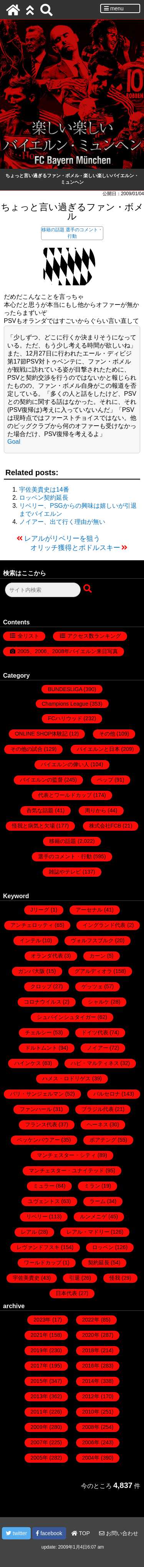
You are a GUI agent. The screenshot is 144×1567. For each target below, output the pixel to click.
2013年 (39, 1396)
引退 (74, 1278)
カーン (97, 956)
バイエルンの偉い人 (65, 764)
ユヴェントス (44, 1201)
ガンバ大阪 (31, 971)
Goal (13, 441)
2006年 (90, 1442)
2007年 (39, 1442)
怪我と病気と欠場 (33, 826)
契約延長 (98, 1262)
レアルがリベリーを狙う (62, 538)
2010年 (90, 1412)
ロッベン (103, 1247)
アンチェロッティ (31, 925)
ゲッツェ (92, 986)
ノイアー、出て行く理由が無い (62, 521)
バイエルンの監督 (41, 780)
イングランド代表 (104, 925)
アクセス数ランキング (94, 636)
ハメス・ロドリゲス (66, 1078)
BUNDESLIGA (65, 689)
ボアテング (102, 1140)
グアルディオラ (93, 971)
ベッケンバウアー (38, 1140)
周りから (95, 810)
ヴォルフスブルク (92, 940)
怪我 (114, 1278)
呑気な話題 (39, 810)
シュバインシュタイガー (66, 1017)
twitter (16, 1533)
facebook (49, 1533)
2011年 (39, 1412)
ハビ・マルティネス (95, 1063)
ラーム (97, 1201)
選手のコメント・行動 (65, 856)
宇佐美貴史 (26, 1278)
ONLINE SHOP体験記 (41, 734)
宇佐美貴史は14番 (44, 489)
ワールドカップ (42, 1262)
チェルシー (38, 1032)
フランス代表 (41, 1124)
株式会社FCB (105, 826)
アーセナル (89, 910)
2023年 (42, 1320)
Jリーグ (39, 910)
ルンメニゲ (93, 1216)
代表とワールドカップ (65, 795)
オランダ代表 (47, 956)
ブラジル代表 (97, 1109)
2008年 (90, 1427)
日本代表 (66, 1293)
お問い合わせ (118, 1533)
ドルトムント (41, 1048)
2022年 (90, 1320)
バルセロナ (106, 1094)
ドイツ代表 (94, 1032)
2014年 (90, 1381)
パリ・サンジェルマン (37, 1094)
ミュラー (44, 1186)
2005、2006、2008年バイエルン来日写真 (68, 651)
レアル (29, 1232)
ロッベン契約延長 (43, 497)
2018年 (90, 1350)
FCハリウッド (65, 718)
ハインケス (27, 1063)
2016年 (90, 1366)
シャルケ (98, 1002)
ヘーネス (97, 1124)
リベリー (37, 1216)
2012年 (90, 1396)
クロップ (41, 986)
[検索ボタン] (88, 589)
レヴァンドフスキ (38, 1247)
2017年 (39, 1366)
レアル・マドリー (87, 1232)
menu (114, 8)
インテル (30, 940)
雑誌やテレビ (65, 872)
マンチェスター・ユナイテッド (66, 1170)
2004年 (90, 1458)
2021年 (39, 1335)
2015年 (39, 1381)
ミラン (92, 1186)
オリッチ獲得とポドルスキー (75, 547)
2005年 (39, 1458)
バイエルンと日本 (98, 749)
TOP (80, 1533)
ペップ (105, 780)
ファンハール (36, 1109)
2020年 (90, 1335)
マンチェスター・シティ (66, 1155)
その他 (107, 734)
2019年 (39, 1350)
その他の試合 (26, 749)
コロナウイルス (42, 1002)
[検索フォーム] (43, 590)
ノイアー (97, 1048)
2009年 (39, 1427)
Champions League (65, 704)
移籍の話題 (53, 229)
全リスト (28, 636)
